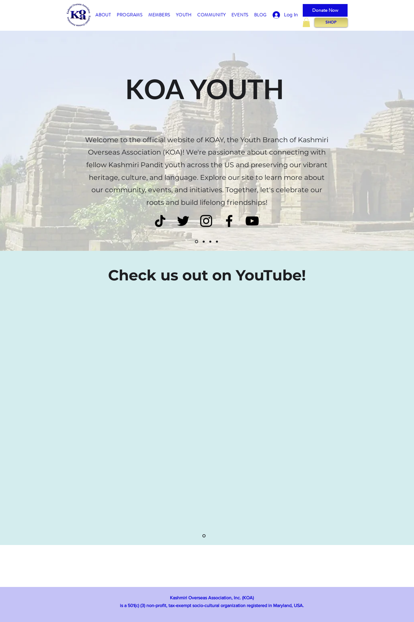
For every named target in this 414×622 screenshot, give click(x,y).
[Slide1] (196, 241)
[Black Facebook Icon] (229, 221)
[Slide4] (217, 242)
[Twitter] (183, 221)
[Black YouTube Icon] (252, 221)
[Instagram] (206, 221)
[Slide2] (204, 242)
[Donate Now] (325, 10)
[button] (103, 15)
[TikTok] (160, 221)
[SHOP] (331, 22)
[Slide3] (210, 242)
